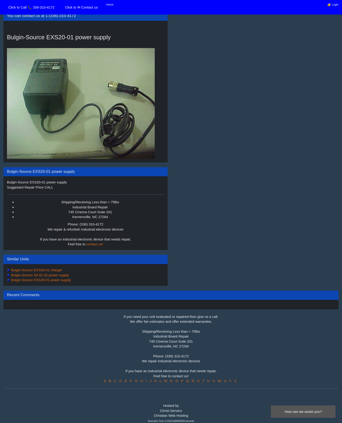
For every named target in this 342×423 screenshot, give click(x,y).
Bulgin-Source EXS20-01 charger (36, 270)
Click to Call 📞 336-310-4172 (31, 7)
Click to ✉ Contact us (81, 7)
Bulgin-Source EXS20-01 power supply (40, 280)
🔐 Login (333, 4)
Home (110, 4)
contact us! (94, 244)
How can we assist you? (303, 412)
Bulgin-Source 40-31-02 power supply (39, 275)
